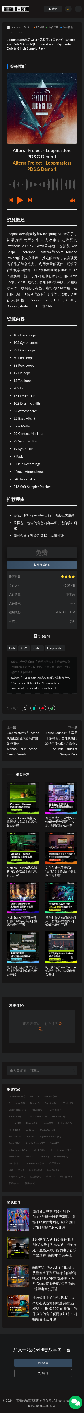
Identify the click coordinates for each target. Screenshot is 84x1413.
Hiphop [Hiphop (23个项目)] (31, 1123)
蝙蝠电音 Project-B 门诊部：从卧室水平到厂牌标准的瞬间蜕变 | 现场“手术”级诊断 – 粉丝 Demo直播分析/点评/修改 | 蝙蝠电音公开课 (54, 1278)
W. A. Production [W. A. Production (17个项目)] (33, 1163)
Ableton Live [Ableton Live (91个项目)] (17, 1096)
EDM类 (39, 27)
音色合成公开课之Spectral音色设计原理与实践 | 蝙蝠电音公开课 (61, 821)
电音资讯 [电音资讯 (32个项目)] (53, 1170)
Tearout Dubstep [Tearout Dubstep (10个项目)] (61, 1150)
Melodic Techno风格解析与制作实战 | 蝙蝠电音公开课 (22, 871)
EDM (24, 648)
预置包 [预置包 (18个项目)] (14, 1183)
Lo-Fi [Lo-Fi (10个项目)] (30, 1129)
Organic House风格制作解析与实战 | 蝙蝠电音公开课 (22, 821)
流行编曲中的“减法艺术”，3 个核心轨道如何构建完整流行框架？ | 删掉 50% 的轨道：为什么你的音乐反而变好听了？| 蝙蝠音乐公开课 (54, 1308)
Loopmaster (55, 648)
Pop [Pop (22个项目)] (30, 1136)
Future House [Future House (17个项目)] (38, 1116)
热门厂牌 (52, 27)
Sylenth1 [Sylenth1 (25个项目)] (39, 1150)
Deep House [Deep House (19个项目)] (17, 1103)
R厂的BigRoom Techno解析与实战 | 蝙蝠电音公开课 (60, 971)
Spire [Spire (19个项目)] (54, 1143)
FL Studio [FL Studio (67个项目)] (54, 1109)
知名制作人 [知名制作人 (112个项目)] (17, 1176)
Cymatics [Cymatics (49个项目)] (50, 1096)
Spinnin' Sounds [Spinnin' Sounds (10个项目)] (35, 1143)
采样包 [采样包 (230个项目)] (66, 1176)
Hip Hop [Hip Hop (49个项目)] (15, 1123)
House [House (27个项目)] (48, 1123)
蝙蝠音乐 (16, 677)
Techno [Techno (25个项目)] (14, 1156)
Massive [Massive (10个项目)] (15, 1136)
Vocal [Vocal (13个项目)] (13, 1163)
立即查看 (43, 1362)
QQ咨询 (42, 636)
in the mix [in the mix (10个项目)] (65, 1123)
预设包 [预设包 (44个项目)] (30, 1183)
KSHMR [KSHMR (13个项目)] (14, 1129)
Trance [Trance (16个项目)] (30, 1156)
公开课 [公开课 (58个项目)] (54, 1163)
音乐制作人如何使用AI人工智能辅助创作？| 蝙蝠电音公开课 (60, 921)
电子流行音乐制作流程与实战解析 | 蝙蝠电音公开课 (22, 971)
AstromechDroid (18, 27)
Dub (12, 648)
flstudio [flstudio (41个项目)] (37, 1109)
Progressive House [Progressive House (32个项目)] (50, 1136)
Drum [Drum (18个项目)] (35, 1103)
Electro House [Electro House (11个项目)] (17, 1109)
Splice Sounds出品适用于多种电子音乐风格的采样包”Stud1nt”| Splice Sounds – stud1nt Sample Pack (61, 743)
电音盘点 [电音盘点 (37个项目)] (35, 1170)
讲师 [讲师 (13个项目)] (50, 1176)
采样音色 (66, 27)
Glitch (37, 648)
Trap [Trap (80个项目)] (45, 1156)
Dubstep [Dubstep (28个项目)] (51, 1103)
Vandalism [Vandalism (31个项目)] (61, 1156)
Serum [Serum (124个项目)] (14, 1143)
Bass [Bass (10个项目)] (34, 1096)
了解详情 (43, 1373)
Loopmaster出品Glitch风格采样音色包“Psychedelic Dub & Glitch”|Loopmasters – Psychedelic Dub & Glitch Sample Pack (40, 683)
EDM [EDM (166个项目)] (67, 1103)
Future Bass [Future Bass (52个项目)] (16, 1116)
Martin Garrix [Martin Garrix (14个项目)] (48, 1129)
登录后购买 (42, 564)
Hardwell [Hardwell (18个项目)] (58, 1116)
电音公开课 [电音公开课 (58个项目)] (16, 1170)
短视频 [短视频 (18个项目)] (35, 1176)
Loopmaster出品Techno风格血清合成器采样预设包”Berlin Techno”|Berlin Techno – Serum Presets (23, 743)
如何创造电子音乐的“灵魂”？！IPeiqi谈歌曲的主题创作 (61, 871)
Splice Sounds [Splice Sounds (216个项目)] (18, 1150)
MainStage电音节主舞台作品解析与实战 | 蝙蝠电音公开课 (22, 921)
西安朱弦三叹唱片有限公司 (33, 1400)
